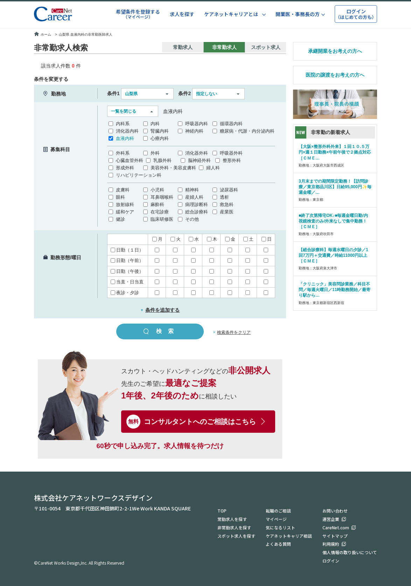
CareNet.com (335, 527)
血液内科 (125, 138)
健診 (120, 219)
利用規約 (330, 544)
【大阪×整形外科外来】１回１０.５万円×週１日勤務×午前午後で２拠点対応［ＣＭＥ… (335, 152)
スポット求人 (265, 47)
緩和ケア (125, 211)
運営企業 (330, 519)
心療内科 (160, 138)
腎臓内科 (160, 131)
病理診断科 (196, 204)
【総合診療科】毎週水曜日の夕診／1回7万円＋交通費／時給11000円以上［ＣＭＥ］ (333, 255)
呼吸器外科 (231, 153)
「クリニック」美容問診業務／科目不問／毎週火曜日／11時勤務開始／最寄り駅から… (334, 290)
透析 (224, 197)
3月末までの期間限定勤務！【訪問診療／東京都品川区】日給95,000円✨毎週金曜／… (335, 187)
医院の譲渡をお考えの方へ (335, 75)
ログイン (330, 561)
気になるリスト (280, 527)
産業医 (227, 211)
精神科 (192, 189)
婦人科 (213, 167)
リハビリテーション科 (138, 175)
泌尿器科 (229, 189)
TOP (222, 510)
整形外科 (232, 160)
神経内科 (194, 131)
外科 (155, 153)
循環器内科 (231, 123)
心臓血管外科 (129, 160)
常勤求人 (183, 47)
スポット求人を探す (236, 535)
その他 (192, 219)
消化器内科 (127, 131)
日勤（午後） (127, 271)
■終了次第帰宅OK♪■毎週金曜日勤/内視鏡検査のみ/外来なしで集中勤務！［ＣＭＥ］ (333, 221)
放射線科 (125, 204)
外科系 (123, 153)
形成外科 (125, 167)
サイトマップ (335, 535)
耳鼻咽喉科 (162, 197)
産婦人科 (194, 197)
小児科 (157, 189)
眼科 (120, 197)
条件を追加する (160, 310)
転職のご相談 (278, 510)
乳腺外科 (162, 160)
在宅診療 (160, 211)
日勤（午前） (127, 260)
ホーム (42, 34)
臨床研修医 (162, 219)
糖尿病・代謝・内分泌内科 (247, 131)
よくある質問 (278, 544)
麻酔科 (157, 204)
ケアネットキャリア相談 (289, 535)
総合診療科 (196, 211)
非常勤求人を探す (234, 527)
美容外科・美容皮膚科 (173, 167)
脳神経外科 (199, 160)
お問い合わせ (335, 510)
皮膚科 (123, 189)
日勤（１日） (127, 250)
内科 (155, 123)
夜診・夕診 (125, 292)
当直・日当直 (127, 281)
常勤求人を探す (232, 519)
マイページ (276, 519)
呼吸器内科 (196, 123)
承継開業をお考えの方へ (335, 51)
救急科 (227, 204)
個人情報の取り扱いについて (349, 552)
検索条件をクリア (234, 332)
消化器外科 (196, 153)
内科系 (123, 123)
